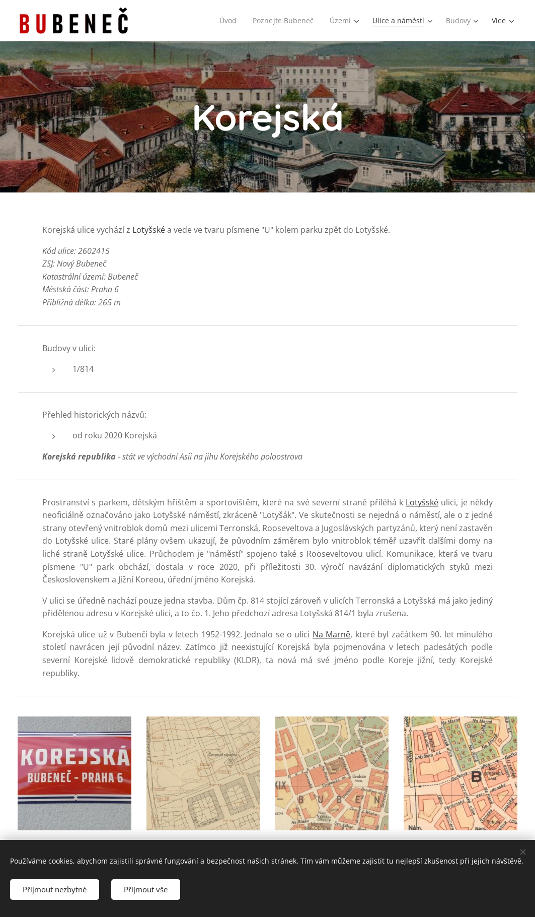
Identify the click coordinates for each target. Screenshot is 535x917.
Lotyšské (148, 229)
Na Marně (331, 634)
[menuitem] (226, 20)
